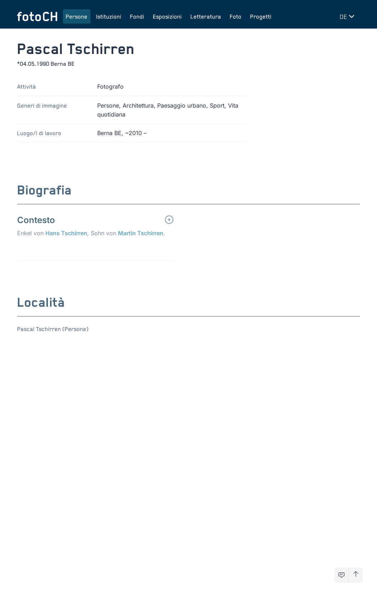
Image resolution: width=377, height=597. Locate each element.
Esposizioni (167, 16)
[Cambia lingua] (348, 16)
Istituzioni (108, 16)
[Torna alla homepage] (37, 16)
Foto (236, 16)
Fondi (137, 16)
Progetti (261, 16)
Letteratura (205, 16)
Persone (77, 16)
